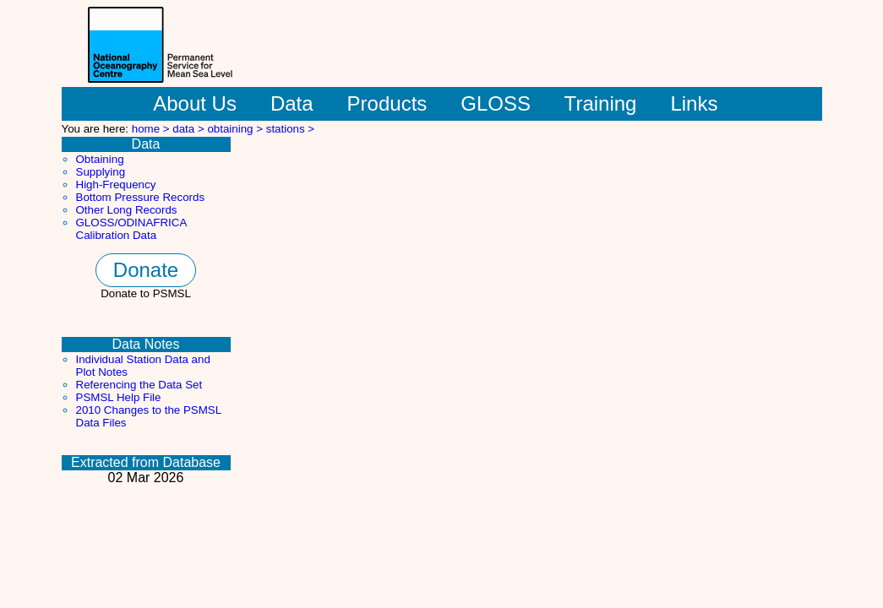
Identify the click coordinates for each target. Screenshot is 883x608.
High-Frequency (116, 184)
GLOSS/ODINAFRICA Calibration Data (131, 229)
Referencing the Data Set (139, 384)
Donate (145, 269)
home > (152, 128)
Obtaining (100, 159)
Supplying (101, 172)
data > (189, 128)
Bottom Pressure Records (140, 197)
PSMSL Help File (118, 397)
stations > (290, 128)
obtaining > (236, 128)
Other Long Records (126, 210)
